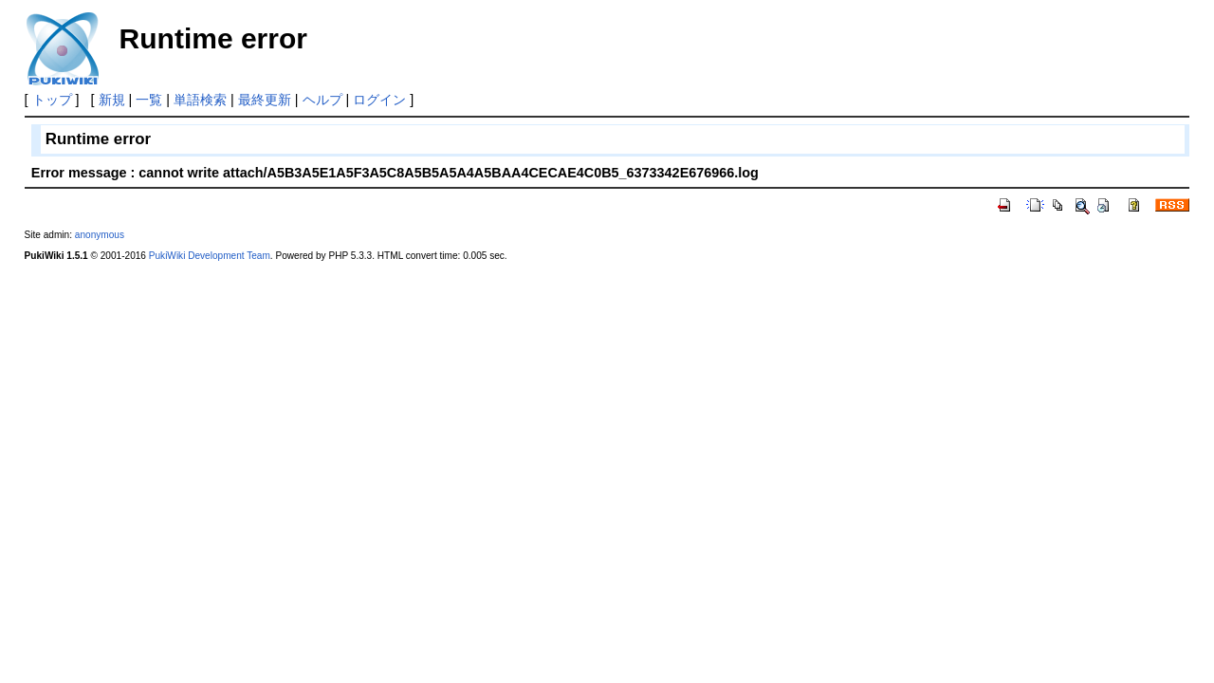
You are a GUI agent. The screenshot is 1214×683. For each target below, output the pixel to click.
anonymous (99, 235)
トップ (52, 99)
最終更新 (264, 99)
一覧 (149, 99)
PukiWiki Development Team (209, 255)
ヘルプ (322, 99)
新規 (112, 99)
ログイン (379, 99)
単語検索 (200, 99)
